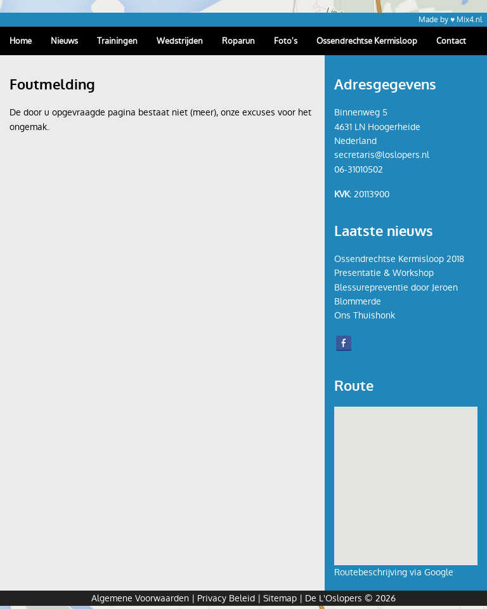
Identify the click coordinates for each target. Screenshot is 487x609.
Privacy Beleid (226, 598)
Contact (451, 41)
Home (21, 41)
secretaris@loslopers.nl (381, 154)
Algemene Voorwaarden (140, 598)
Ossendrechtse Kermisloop (366, 41)
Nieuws (64, 41)
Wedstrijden (180, 41)
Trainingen (117, 41)
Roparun (238, 41)
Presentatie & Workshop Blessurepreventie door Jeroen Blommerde (396, 287)
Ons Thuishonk (364, 315)
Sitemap (280, 598)
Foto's (285, 41)
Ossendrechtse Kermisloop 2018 (399, 258)
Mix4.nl (469, 20)
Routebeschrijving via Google (393, 572)
